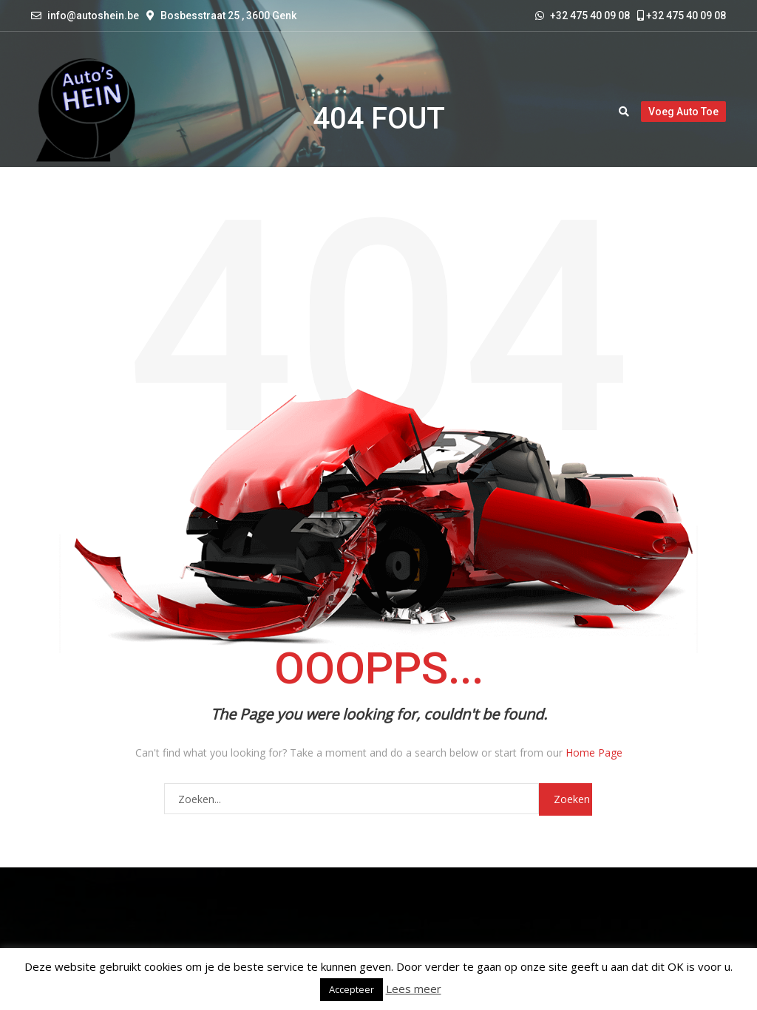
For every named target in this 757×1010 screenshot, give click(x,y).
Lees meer (413, 988)
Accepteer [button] (351, 989)
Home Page (594, 752)
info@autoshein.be (93, 15)
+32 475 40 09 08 (681, 15)
